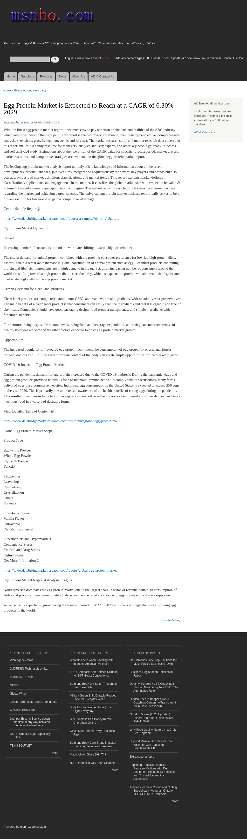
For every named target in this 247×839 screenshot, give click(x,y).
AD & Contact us (204, 132)
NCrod (14, 685)
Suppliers (27, 76)
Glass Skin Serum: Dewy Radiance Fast (92, 732)
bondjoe (24, 122)
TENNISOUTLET (21, 745)
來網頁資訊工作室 (21, 677)
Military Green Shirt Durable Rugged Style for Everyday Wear (93, 697)
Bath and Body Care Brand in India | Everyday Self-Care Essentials (93, 744)
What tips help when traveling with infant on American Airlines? (92, 661)
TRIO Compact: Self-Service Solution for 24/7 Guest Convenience (94, 673)
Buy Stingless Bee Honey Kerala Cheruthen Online (91, 720)
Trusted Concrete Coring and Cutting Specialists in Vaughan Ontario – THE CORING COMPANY (153, 791)
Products (46, 76)
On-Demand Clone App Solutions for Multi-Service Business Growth (153, 661)
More (55, 753)
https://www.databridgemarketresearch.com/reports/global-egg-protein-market (60, 570)
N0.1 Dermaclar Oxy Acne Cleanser (93, 763)
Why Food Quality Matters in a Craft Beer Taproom (153, 731)
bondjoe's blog (36, 90)
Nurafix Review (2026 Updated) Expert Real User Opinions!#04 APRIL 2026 (151, 718)
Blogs (62, 76)
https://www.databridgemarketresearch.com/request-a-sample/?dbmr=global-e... (61, 218)
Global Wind (18, 693)
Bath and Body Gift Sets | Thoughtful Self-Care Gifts (93, 685)
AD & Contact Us (103, 76)
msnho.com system (33, 826)
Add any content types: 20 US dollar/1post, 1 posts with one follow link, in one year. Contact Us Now (179, 58)
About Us (78, 76)
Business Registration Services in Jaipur (151, 673)
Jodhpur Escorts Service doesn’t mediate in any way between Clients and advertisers (30, 722)
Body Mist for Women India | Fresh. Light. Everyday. (92, 709)
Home (11, 76)
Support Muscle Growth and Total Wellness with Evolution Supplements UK (151, 745)
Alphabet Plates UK (22, 710)
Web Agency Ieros (21, 660)
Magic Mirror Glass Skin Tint (88, 754)
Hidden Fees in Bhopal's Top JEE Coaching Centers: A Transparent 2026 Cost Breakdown (153, 702)
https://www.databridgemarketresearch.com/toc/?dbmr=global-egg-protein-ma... (62, 421)
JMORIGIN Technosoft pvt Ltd (29, 668)
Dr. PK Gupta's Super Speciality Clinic (30, 735)
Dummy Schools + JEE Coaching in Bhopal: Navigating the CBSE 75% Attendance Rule (154, 687)
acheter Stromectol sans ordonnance (33, 701)
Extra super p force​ (142, 756)
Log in (69, 58)
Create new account (88, 58)
